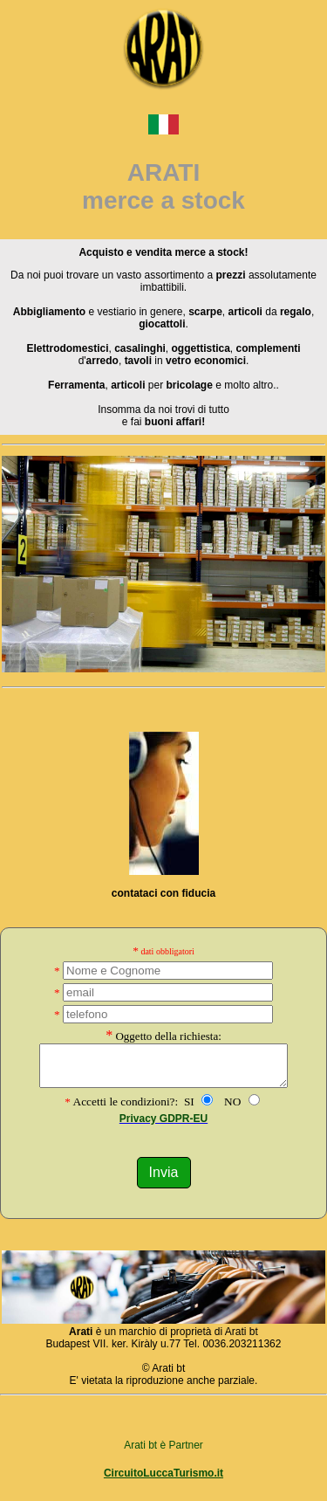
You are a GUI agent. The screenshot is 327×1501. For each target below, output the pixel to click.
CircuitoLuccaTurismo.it (163, 1481)
